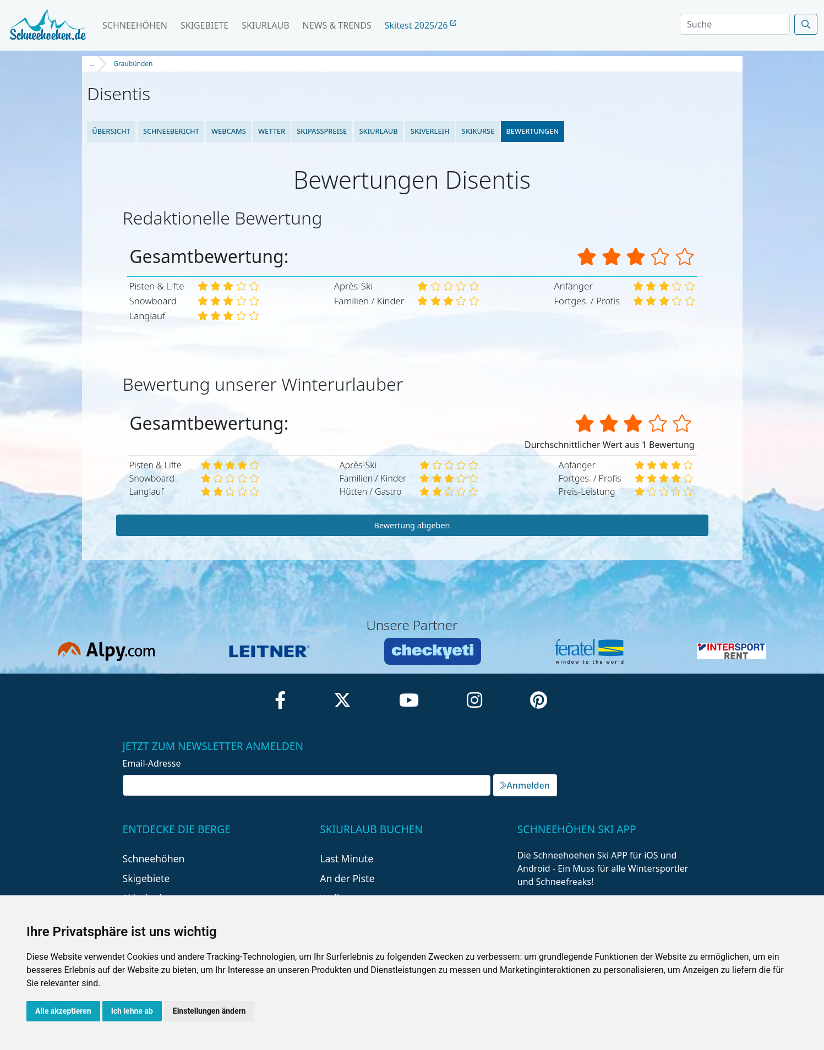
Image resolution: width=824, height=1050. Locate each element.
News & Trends (337, 25)
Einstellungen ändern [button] (209, 1011)
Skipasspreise (322, 131)
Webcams (228, 131)
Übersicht (111, 131)
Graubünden (132, 63)
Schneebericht (171, 131)
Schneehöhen (134, 25)
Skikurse (477, 131)
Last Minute (346, 858)
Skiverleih (429, 131)
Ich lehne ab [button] (132, 1011)
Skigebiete (204, 25)
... (92, 63)
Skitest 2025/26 (420, 25)
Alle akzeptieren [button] (63, 1011)
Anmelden (524, 785)
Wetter (271, 131)
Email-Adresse (152, 763)
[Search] (735, 24)
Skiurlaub (265, 25)
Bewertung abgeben (412, 525)
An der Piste (347, 878)
